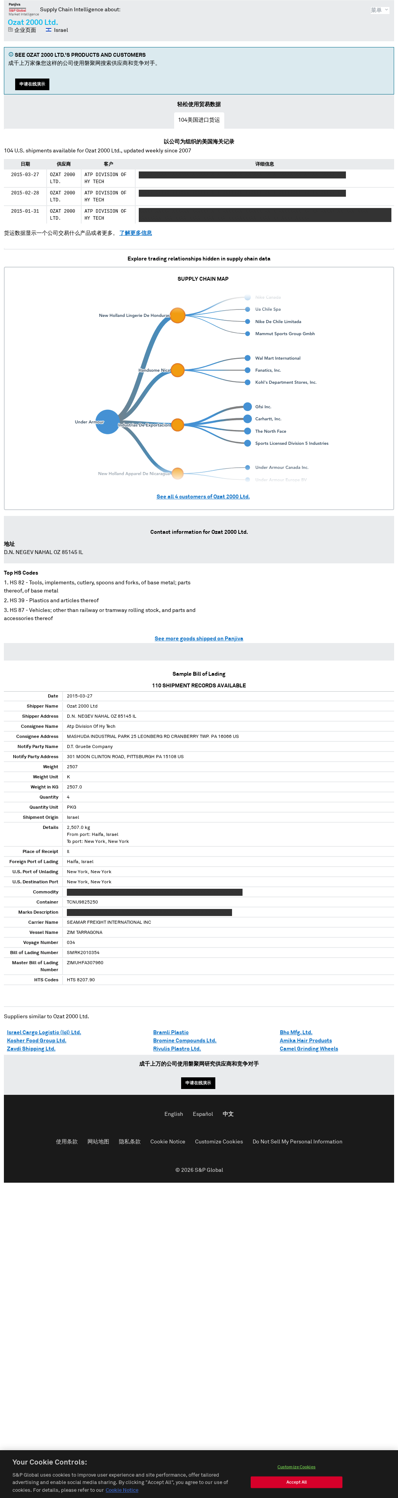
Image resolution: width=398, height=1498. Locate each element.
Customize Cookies (219, 1142)
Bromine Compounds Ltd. (184, 1041)
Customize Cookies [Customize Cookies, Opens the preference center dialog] (297, 1475)
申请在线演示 (32, 84)
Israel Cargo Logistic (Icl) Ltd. (44, 1032)
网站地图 (98, 1142)
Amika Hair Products (306, 1041)
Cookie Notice (167, 1142)
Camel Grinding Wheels (309, 1049)
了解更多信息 (135, 233)
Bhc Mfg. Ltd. (296, 1032)
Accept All (296, 1490)
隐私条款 (130, 1142)
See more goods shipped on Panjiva (199, 639)
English (173, 1114)
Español (203, 1114)
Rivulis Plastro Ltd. (177, 1049)
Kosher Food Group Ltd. (36, 1041)
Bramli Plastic (171, 1032)
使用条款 (67, 1142)
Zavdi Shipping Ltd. (31, 1049)
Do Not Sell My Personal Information (297, 1142)
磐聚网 (24, 9)
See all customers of (203, 497)
